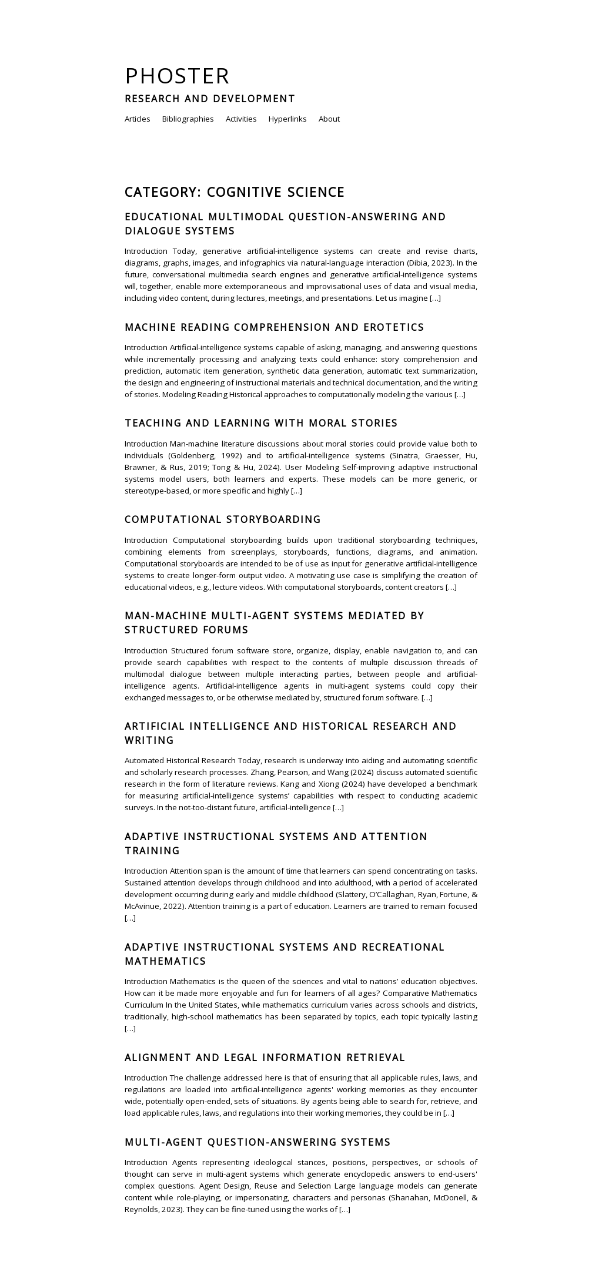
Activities (241, 118)
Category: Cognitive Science (235, 191)
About (329, 118)
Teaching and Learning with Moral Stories (261, 423)
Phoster (177, 75)
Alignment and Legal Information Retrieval (265, 1057)
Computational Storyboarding (223, 519)
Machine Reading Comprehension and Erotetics (274, 327)
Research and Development (210, 98)
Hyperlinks (288, 118)
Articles (137, 118)
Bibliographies (188, 118)
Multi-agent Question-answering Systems (258, 1142)
